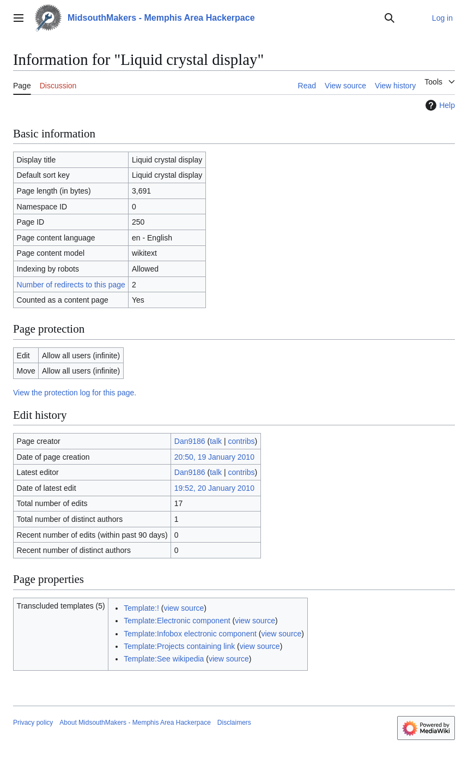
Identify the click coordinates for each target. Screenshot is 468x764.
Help (439, 105)
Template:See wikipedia (164, 658)
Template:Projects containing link (179, 646)
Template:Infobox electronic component (190, 633)
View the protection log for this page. (74, 392)
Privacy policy (33, 722)
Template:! (141, 608)
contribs (241, 441)
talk (216, 441)
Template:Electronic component (177, 620)
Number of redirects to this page (71, 284)
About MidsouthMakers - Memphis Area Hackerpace (134, 722)
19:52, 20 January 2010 (214, 488)
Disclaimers (234, 722)
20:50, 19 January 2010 (214, 457)
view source (183, 608)
